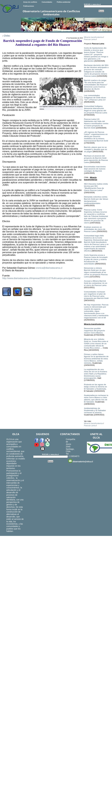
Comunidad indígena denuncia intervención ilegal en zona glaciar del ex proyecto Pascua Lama (95, 109)
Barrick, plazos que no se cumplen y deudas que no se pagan (95, 149)
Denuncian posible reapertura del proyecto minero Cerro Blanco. (94, 330)
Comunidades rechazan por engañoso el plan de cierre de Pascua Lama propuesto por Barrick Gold (96, 295)
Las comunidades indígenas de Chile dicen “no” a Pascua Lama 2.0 (95, 97)
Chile (6, 36)
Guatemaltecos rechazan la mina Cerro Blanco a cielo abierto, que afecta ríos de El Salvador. (96, 398)
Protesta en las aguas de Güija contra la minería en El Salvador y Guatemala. (95, 386)
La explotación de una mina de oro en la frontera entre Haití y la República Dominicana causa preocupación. (95, 373)
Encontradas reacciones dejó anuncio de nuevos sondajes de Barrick (95, 169)
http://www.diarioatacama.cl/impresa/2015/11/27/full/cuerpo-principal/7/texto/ (41, 278)
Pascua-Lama (90, 39)
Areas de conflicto (30, 2)
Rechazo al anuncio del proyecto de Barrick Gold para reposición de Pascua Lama (96, 159)
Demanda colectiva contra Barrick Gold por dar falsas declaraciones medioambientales (96, 200)
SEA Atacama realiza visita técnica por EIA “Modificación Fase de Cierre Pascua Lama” (96, 187)
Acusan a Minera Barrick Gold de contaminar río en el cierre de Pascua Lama (95, 283)
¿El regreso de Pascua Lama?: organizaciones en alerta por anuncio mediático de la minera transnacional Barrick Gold (96, 136)
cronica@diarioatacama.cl (49, 268)
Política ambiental (63, 2)
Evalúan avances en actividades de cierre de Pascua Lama (94, 229)
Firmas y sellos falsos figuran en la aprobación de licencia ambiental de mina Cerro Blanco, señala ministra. (96, 358)
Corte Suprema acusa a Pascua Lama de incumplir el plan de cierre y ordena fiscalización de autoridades (96, 259)
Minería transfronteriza (93, 37)
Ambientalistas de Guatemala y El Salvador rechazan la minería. (95, 410)
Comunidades (47, 2)
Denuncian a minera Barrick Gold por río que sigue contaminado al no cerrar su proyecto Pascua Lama (96, 272)
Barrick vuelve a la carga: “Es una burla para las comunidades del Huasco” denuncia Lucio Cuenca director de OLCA (96, 84)
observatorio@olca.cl (80, 461)
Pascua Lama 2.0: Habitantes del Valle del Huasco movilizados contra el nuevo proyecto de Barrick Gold (96, 123)
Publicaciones (28, 6)
